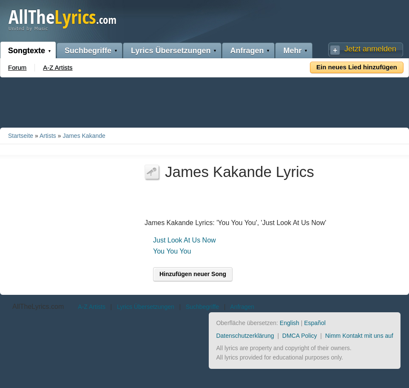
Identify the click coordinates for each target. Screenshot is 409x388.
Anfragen (247, 50)
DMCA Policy (299, 335)
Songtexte (26, 50)
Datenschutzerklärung (245, 335)
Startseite (20, 135)
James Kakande (83, 135)
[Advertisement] (204, 101)
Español (315, 323)
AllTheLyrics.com (38, 306)
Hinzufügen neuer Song (192, 274)
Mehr (292, 50)
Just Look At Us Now (184, 240)
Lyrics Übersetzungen (170, 50)
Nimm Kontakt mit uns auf (359, 335)
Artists (48, 135)
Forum (17, 67)
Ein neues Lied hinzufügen (356, 67)
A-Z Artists (57, 67)
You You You (172, 251)
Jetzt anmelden (370, 49)
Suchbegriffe (88, 50)
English (289, 323)
